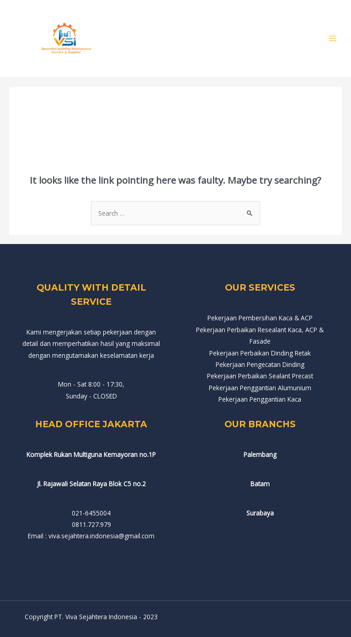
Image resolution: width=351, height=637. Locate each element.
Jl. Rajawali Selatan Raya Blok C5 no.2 (91, 483)
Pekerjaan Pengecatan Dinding (260, 364)
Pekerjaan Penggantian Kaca (259, 399)
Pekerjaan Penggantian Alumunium (260, 387)
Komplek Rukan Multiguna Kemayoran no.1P (91, 454)
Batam (260, 483)
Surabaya (260, 513)
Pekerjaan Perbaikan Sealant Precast (260, 376)
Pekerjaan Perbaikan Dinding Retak (260, 353)
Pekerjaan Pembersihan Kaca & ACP (260, 317)
